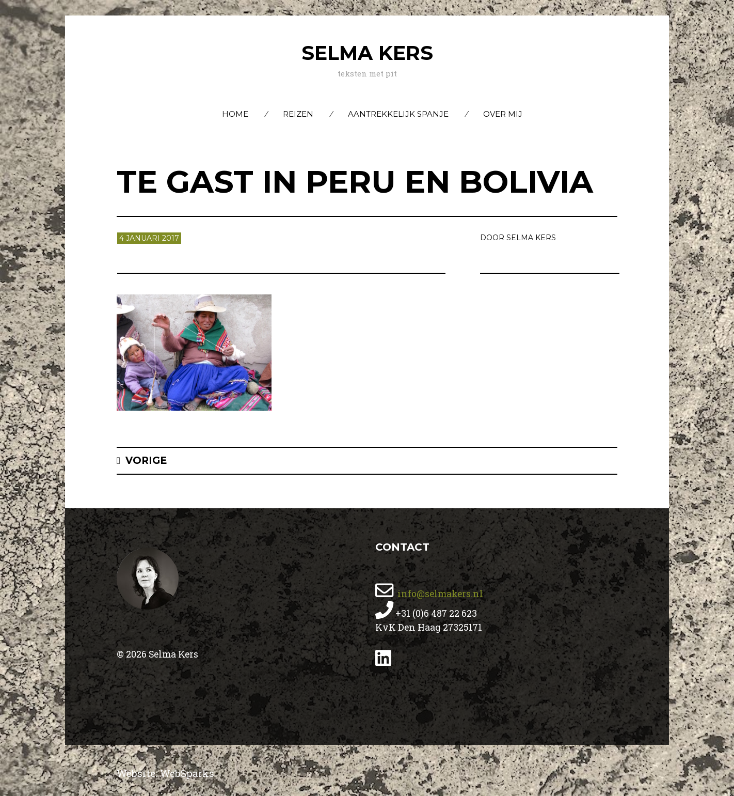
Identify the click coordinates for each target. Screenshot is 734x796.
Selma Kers (367, 53)
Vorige (146, 460)
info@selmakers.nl (439, 593)
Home (235, 114)
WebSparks (187, 773)
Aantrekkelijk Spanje (398, 114)
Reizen (298, 114)
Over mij (502, 114)
